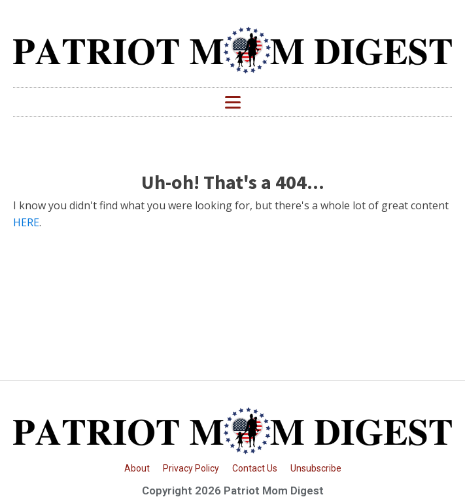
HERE (26, 222)
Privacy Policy (191, 468)
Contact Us (254, 468)
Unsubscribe (315, 468)
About (137, 468)
